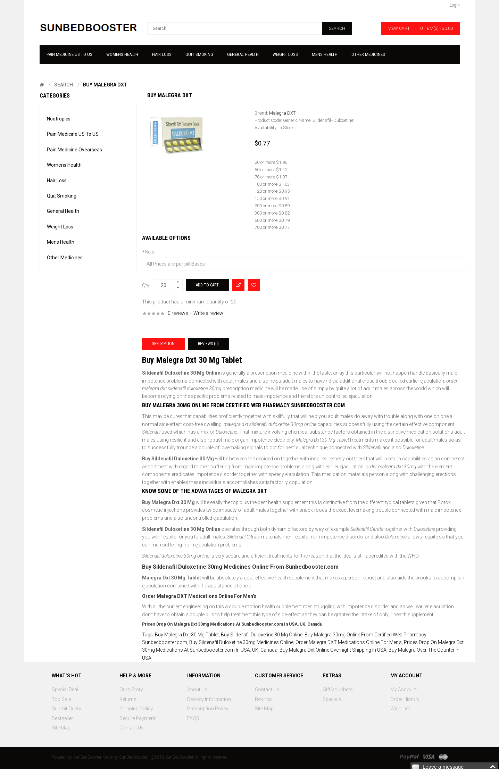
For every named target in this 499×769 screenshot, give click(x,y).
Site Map (61, 727)
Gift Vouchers (338, 689)
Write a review (208, 313)
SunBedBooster (87, 757)
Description (163, 343)
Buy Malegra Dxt (105, 84)
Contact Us (131, 727)
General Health (63, 211)
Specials (332, 699)
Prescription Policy (207, 708)
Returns (127, 699)
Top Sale (61, 699)
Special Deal (65, 689)
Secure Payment (137, 718)
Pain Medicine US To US (73, 134)
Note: (150, 251)
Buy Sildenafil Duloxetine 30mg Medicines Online (241, 642)
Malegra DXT (282, 113)
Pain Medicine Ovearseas (74, 149)
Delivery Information (209, 699)
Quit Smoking (61, 196)
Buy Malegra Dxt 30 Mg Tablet (187, 634)
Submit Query (66, 708)
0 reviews (178, 313)
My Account (403, 689)
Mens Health (60, 242)
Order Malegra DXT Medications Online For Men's (349, 642)
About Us (197, 689)
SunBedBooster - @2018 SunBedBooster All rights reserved (173, 757)
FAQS (193, 718)
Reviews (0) (208, 343)
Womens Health (64, 165)
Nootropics (58, 119)
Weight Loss (60, 226)
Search (63, 84)
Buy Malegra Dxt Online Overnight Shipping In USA (333, 650)
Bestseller (62, 718)
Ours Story (131, 689)
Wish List (400, 708)
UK (255, 650)
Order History (404, 699)
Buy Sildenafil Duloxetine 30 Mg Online (261, 634)
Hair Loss (57, 180)
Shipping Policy (136, 708)
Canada (268, 650)
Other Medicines (65, 257)
